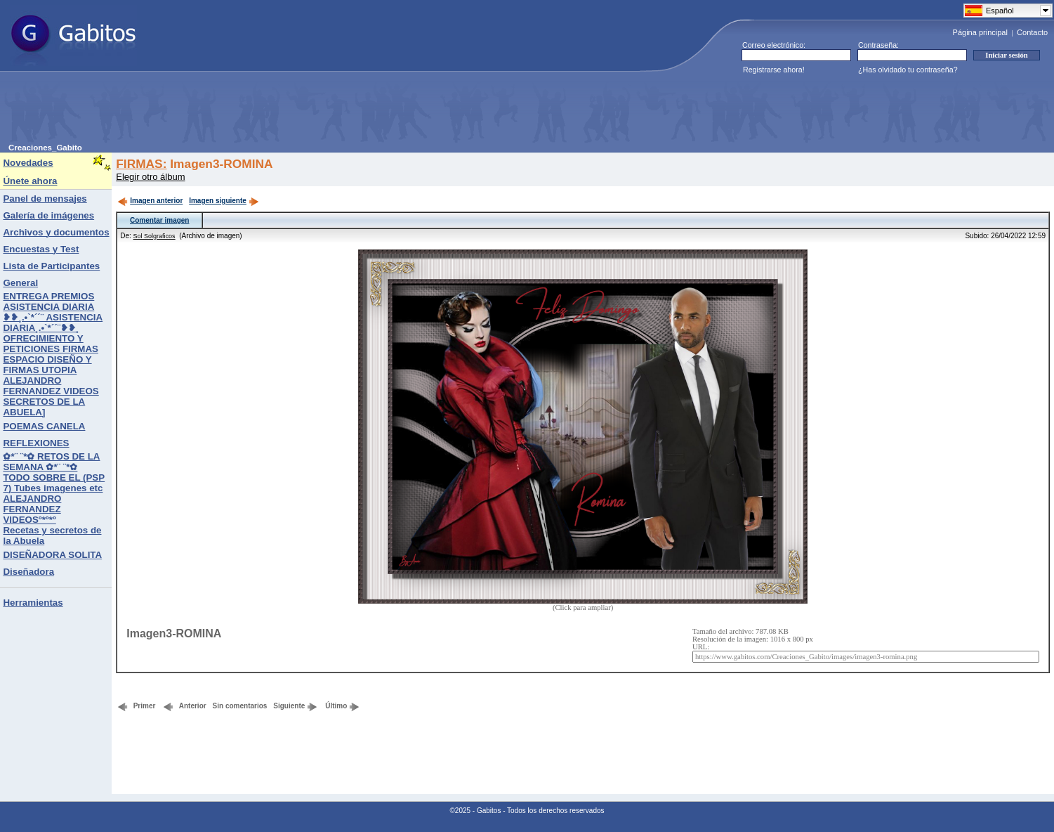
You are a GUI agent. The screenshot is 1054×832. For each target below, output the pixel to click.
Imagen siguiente (224, 200)
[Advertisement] (264, 111)
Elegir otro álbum (150, 176)
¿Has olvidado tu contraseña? (908, 69)
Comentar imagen (159, 220)
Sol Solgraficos (154, 236)
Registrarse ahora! (774, 69)
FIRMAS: (141, 164)
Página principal (980, 32)
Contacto (1032, 32)
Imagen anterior (150, 200)
